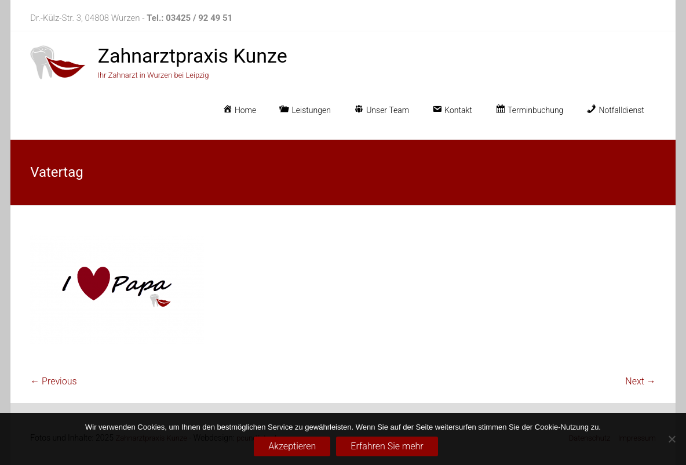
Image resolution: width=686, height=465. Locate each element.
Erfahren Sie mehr (387, 446)
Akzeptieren (292, 446)
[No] (671, 439)
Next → (640, 381)
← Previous (53, 381)
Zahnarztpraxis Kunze (192, 55)
